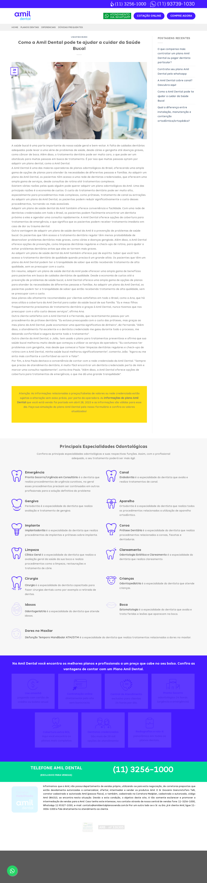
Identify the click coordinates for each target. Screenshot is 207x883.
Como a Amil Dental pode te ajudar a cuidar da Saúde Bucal (176, 96)
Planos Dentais (29, 27)
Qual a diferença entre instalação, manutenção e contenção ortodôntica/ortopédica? (174, 114)
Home (15, 27)
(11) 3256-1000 (143, 785)
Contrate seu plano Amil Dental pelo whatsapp (173, 71)
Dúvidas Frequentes (70, 27)
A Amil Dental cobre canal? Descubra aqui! (175, 82)
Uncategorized (79, 37)
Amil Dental (100, 871)
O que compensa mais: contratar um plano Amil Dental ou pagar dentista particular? (174, 56)
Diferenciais (48, 27)
